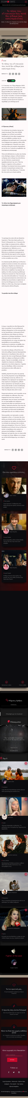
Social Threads (7, 537)
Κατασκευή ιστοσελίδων (16, 1091)
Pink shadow (7, 501)
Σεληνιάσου (5, 898)
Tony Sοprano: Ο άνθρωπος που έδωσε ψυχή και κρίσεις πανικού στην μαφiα (13, 505)
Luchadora (5, 787)
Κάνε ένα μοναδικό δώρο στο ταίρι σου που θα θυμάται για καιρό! (14, 1013)
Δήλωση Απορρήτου (14, 1086)
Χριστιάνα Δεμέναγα (12, 855)
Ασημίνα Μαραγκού (12, 892)
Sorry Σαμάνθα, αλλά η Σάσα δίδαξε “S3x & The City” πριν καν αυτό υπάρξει (13, 541)
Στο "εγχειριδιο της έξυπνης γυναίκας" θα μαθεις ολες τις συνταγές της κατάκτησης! (14, 1036)
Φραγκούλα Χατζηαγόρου (14, 928)
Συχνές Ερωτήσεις (7, 1081)
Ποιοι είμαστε (13, 1084)
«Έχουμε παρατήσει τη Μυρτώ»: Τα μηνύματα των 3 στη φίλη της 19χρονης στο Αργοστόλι (14, 827)
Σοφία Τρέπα (11, 781)
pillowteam (10, 817)
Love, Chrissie (6, 860)
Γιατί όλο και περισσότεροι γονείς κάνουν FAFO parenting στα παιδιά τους (13, 790)
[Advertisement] (14, 636)
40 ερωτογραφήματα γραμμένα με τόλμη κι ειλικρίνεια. (14, 992)
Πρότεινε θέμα (21, 1081)
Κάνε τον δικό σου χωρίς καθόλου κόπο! (14, 1032)
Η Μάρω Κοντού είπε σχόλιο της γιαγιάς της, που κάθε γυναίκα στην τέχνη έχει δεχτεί (13, 577)
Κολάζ (4, 60)
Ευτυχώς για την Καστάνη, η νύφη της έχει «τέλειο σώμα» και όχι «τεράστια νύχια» (13, 937)
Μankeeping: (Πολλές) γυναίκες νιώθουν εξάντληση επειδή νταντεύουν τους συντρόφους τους (13, 864)
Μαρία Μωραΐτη (13, 531)
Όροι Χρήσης (20, 1084)
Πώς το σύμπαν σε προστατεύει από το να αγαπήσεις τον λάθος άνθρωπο (13, 901)
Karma (4, 934)
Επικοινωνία (14, 1081)
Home (2, 22)
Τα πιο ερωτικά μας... (14, 989)
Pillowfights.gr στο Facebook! (14, 714)
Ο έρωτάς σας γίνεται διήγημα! (14, 1010)
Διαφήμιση (6, 1084)
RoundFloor (13, 1093)
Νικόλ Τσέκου (13, 495)
